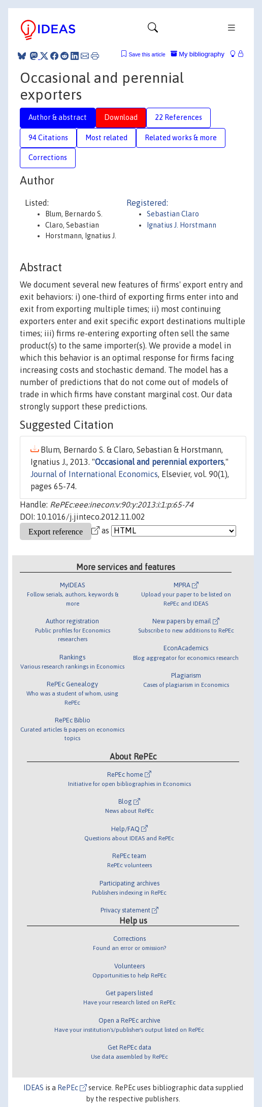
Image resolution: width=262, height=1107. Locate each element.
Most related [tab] (106, 138)
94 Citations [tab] (48, 138)
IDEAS (33, 1088)
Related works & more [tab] (181, 138)
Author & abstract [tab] (57, 117)
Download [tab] (121, 117)
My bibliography (197, 54)
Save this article (146, 54)
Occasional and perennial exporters (159, 461)
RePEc (72, 1088)
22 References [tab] (178, 117)
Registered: (147, 202)
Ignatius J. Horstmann (181, 225)
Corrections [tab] (47, 157)
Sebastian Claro (173, 214)
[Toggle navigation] (153, 30)
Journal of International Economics (94, 474)
